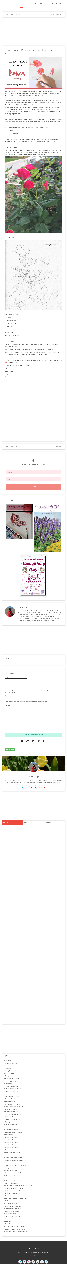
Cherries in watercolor (11, 1091)
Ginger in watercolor (10, 1109)
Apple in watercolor (10, 1081)
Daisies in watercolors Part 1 (13, 1173)
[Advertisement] (33, 32)
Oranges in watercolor (11, 1203)
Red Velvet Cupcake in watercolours (15, 1198)
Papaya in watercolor (11, 1094)
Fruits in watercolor (10, 1073)
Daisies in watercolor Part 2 (12, 1175)
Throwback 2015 (9, 1134)
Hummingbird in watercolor (12, 1208)
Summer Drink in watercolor (12, 1206)
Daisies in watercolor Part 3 (12, 1178)
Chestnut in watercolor (11, 1219)
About (42, 4)
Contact (50, 4)
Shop (35, 4)
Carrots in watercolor (11, 1124)
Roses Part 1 (8, 1221)
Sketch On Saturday (10, 1063)
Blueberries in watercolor (12, 1078)
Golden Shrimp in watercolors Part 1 (15, 1226)
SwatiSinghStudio (30, 1252)
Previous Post (12, 14)
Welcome (7, 1060)
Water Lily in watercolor (11, 1211)
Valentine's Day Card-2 (11, 1142)
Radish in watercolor (10, 1117)
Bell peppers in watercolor (12, 1114)
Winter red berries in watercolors (14, 1191)
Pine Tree (7, 1065)
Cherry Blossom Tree (11, 1071)
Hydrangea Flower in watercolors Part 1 (16, 1231)
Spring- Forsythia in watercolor (13, 1160)
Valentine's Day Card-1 (11, 1139)
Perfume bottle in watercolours (14, 1201)
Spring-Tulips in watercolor (12, 1152)
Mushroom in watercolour (12, 1193)
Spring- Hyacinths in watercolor (14, 1168)
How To (26, 823)
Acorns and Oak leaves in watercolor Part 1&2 (18, 1185)
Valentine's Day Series (11, 1137)
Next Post (57, 14)
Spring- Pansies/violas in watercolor (15, 1162)
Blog (21, 4)
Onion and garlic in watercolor (13, 1106)
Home (15, 4)
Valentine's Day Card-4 (11, 1147)
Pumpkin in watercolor (11, 1129)
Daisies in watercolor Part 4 (12, 1180)
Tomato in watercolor (11, 1111)
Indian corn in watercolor (12, 1127)
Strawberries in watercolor (12, 1088)
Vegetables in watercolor (12, 1104)
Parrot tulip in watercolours (12, 1196)
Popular (48, 823)
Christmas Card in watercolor (13, 1132)
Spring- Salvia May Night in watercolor (16, 1165)
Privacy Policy (33, 1255)
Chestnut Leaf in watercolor (13, 1216)
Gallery (28, 4)
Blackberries (8, 1083)
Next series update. (10, 1101)
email (6, 362)
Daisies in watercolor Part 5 (12, 1183)
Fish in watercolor (10, 1213)
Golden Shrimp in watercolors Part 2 (15, 1229)
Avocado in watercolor (11, 1086)
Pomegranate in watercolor (12, 1096)
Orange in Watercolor (11, 1076)
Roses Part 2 (8, 1224)
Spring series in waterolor (12, 1150)
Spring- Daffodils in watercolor (13, 1157)
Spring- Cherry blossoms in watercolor (16, 1155)
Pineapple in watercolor (11, 1099)
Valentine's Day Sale (10, 1170)
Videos (5, 823)
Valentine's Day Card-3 (11, 1145)
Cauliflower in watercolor (12, 1119)
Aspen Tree (8, 1068)
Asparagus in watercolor (11, 1122)
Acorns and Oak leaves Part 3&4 (14, 1188)
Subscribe (59, 4)
